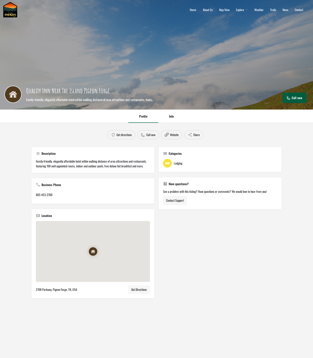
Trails (273, 10)
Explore (240, 10)
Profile (143, 116)
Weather (259, 10)
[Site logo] (10, 9)
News (285, 10)
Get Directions (139, 289)
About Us (208, 10)
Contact (299, 10)
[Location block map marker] (93, 251)
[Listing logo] (13, 94)
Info (171, 116)
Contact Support (175, 200)
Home (193, 10)
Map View (224, 10)
